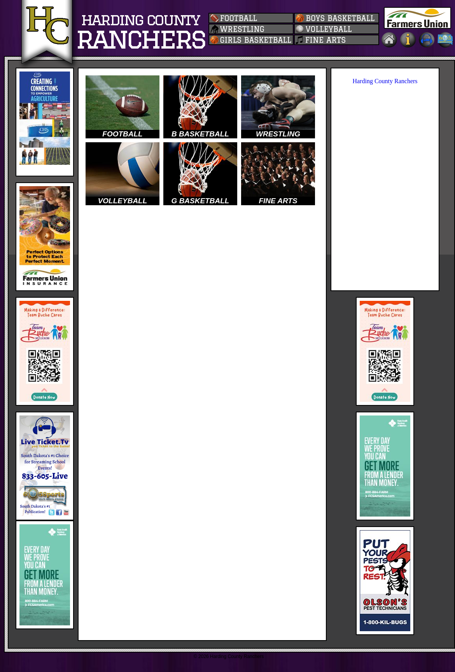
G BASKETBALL (200, 201)
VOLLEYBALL (122, 201)
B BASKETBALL (200, 134)
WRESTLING (278, 134)
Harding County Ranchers (384, 81)
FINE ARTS (278, 201)
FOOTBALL (122, 134)
